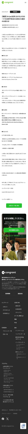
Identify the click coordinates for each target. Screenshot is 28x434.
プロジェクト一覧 (7, 331)
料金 (15, 322)
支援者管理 (18, 309)
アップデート (18, 331)
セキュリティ (18, 312)
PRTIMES (5, 310)
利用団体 (4, 328)
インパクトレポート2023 (20, 345)
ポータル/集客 (18, 316)
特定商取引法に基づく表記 (15, 410)
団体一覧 (5, 334)
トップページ (5, 302)
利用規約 (15, 413)
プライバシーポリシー (6, 413)
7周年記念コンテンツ (21, 354)
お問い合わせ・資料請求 (12, 236)
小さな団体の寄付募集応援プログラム (8, 401)
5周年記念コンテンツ (21, 357)
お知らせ (5, 307)
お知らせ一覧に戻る (14, 205)
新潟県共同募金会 (8, 391)
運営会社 (20, 293)
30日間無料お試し (14, 230)
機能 (15, 319)
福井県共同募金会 (8, 389)
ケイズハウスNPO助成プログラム (9, 378)
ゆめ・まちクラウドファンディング (8, 381)
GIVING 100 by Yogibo (7, 371)
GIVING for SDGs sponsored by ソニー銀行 (9, 375)
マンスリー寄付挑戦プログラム (8, 396)
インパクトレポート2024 (20, 348)
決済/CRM (17, 302)
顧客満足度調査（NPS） (19, 338)
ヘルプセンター (19, 334)
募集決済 (17, 306)
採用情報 (7, 293)
